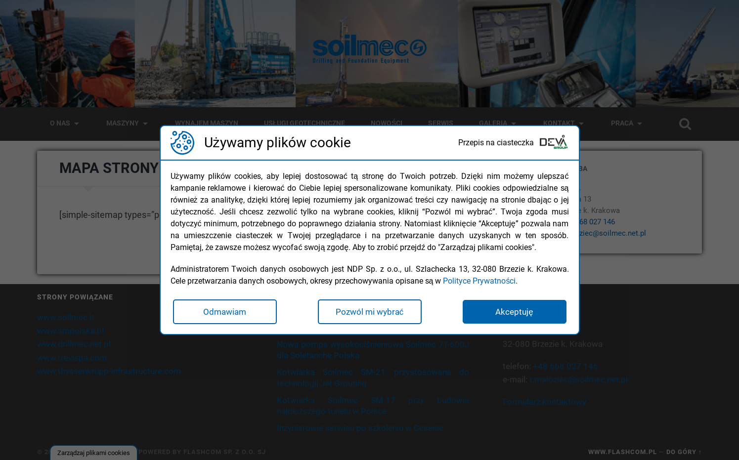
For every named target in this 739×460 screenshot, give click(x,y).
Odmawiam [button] (224, 312)
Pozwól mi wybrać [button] (370, 312)
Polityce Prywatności (479, 281)
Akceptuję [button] (514, 312)
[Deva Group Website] (553, 143)
